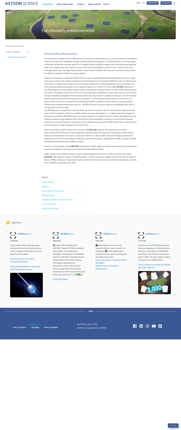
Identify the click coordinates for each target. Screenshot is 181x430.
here (94, 87)
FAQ (143, 3)
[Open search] (174, 3)
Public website (152, 3)
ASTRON (21, 234)
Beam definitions (48, 195)
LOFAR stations (48, 182)
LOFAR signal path (49, 204)
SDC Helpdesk (166, 3)
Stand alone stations (50, 208)
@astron (28, 234)
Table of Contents (13, 52)
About (138, 3)
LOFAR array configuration (53, 191)
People (106, 4)
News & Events (94, 4)
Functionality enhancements (17, 57)
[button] (48, 4)
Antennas (45, 186)
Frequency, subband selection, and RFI (57, 200)
